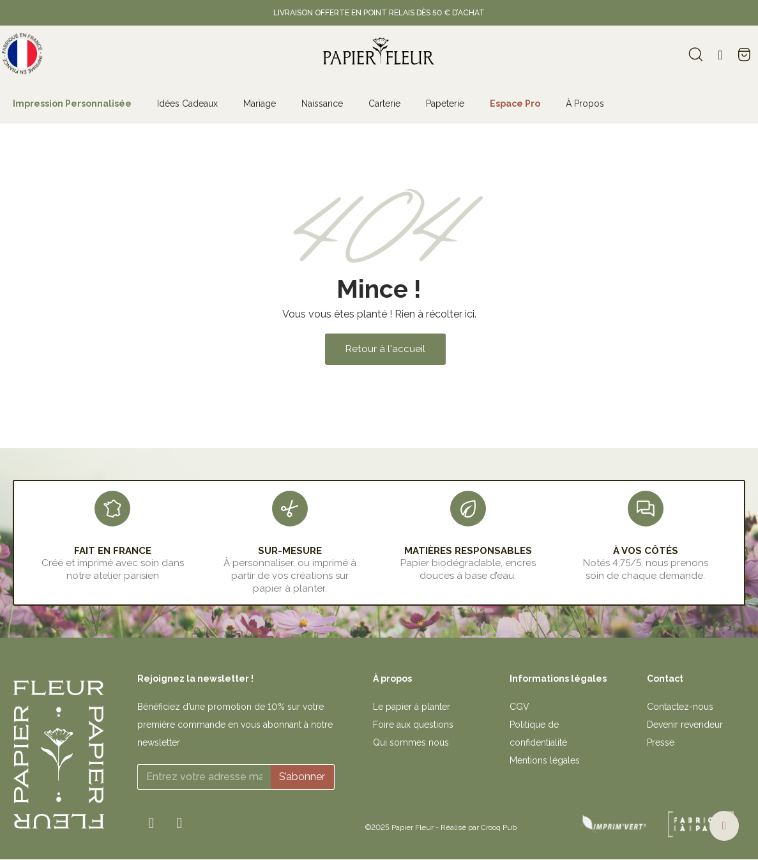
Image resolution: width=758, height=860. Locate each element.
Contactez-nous (680, 707)
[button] (386, 349)
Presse (660, 742)
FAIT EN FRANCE (112, 551)
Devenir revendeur (685, 724)
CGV (519, 707)
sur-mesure (290, 551)
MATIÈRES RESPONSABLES (468, 551)
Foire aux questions (413, 724)
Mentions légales (545, 760)
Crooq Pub (499, 827)
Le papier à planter (411, 707)
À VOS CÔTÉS (645, 551)
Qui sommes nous (411, 742)
